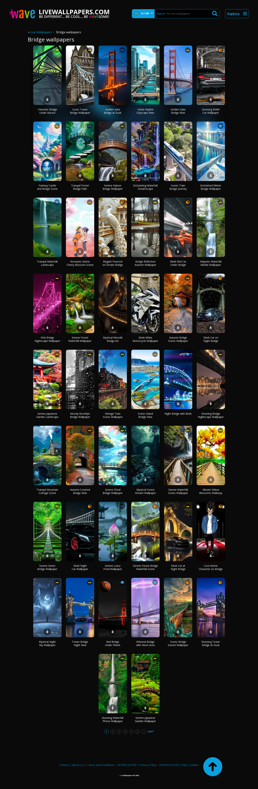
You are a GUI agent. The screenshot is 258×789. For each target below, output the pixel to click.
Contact (64, 765)
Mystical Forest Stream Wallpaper (145, 491)
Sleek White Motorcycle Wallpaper (145, 339)
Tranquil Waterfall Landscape (47, 263)
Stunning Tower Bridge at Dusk (210, 643)
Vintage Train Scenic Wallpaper (113, 415)
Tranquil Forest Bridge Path (80, 187)
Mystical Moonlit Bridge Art (113, 339)
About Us (78, 765)
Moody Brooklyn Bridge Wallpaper (80, 415)
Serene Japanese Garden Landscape (47, 415)
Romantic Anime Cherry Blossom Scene (80, 263)
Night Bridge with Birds (178, 413)
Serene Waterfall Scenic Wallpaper (178, 491)
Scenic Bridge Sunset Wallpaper (178, 643)
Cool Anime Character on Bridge (211, 567)
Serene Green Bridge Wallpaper (47, 567)
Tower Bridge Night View (80, 643)
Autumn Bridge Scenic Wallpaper (178, 339)
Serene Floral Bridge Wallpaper (113, 491)
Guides (194, 765)
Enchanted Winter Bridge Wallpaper (210, 187)
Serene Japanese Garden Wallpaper (145, 719)
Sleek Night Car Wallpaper (80, 567)
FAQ (184, 765)
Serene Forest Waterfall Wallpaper (79, 339)
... (144, 731)
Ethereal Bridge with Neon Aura (145, 643)
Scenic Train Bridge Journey (178, 187)
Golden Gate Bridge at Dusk (112, 111)
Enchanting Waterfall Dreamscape (145, 187)
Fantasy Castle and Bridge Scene (47, 187)
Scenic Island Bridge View (145, 415)
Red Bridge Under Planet (112, 643)
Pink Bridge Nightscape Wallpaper (47, 339)
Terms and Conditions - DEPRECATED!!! (111, 765)
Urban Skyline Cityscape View (145, 111)
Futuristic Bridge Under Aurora (47, 111)
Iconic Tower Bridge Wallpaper (80, 111)
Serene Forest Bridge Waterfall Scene (145, 567)
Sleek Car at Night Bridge (178, 567)
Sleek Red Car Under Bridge (178, 263)
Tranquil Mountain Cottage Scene (47, 491)
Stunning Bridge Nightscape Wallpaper (211, 415)
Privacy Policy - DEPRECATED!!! (159, 765)
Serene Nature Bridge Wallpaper (113, 187)
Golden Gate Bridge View (178, 111)
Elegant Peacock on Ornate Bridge (112, 263)
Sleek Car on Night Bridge (210, 339)
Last (151, 731)
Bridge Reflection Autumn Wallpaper (145, 263)
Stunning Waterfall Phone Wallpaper (112, 719)
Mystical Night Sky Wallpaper (47, 643)
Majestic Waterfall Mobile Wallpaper (210, 263)
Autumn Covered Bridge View (80, 491)
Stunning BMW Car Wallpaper (210, 111)
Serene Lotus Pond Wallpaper (112, 567)
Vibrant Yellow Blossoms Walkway (210, 491)
